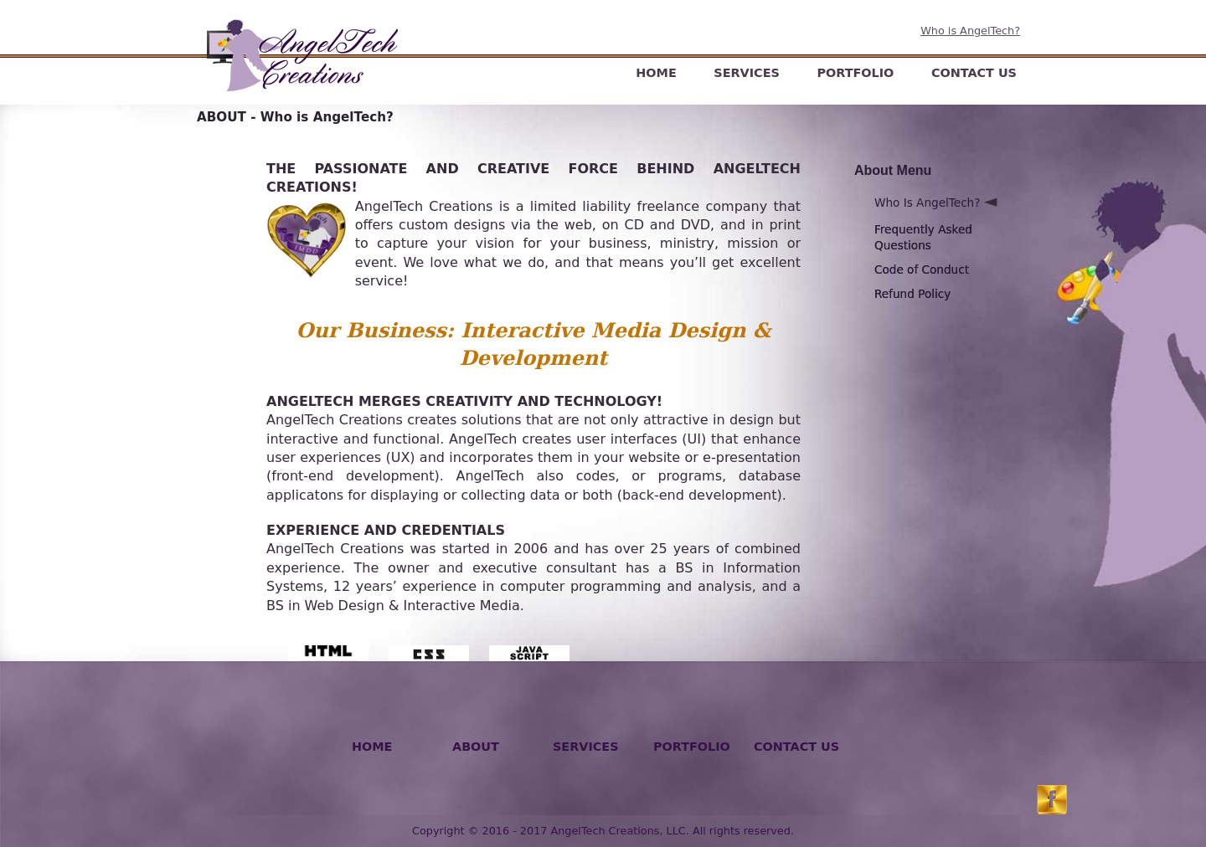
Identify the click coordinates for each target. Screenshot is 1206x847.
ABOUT (475, 746)
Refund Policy (912, 293)
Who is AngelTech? (970, 30)
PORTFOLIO (855, 73)
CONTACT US (974, 73)
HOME (656, 73)
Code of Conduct (921, 269)
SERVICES (747, 73)
